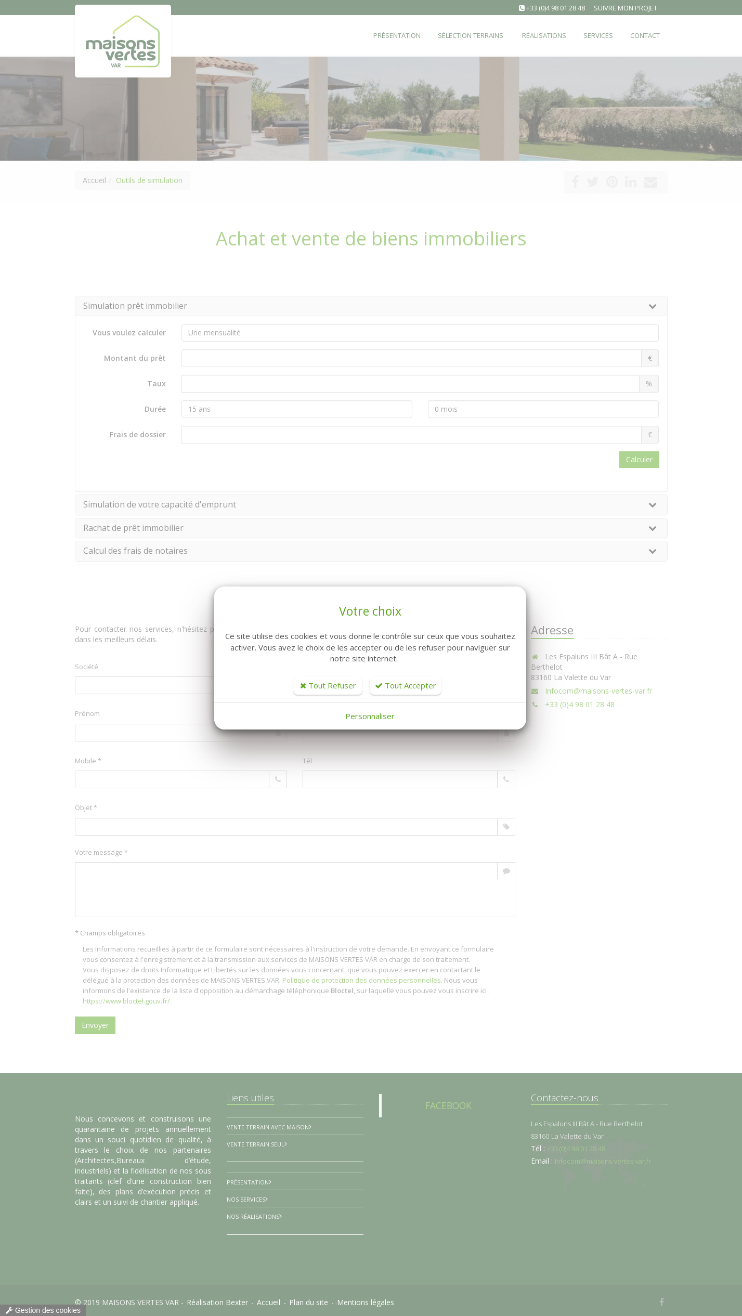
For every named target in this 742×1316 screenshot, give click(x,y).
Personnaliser (370, 716)
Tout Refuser (328, 685)
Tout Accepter (405, 685)
